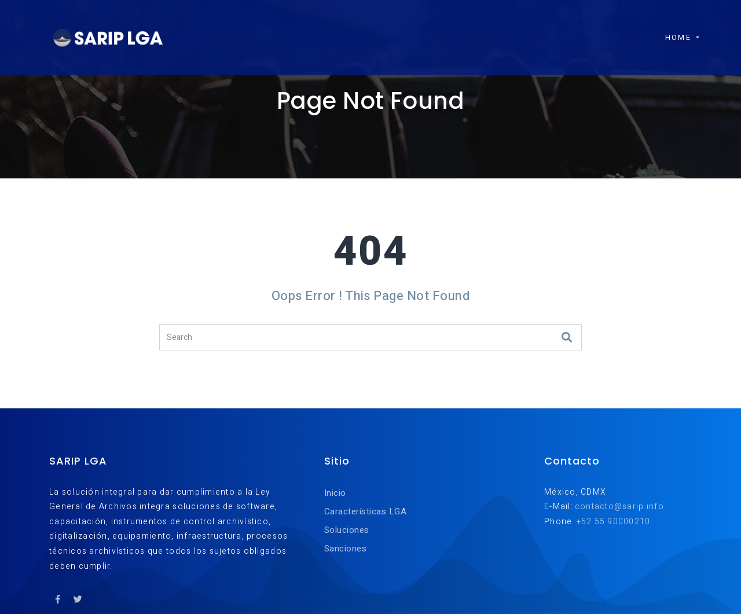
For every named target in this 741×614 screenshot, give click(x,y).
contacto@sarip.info (619, 506)
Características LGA (365, 511)
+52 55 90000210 (614, 522)
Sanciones (345, 548)
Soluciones (346, 530)
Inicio (335, 493)
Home (672, 29)
